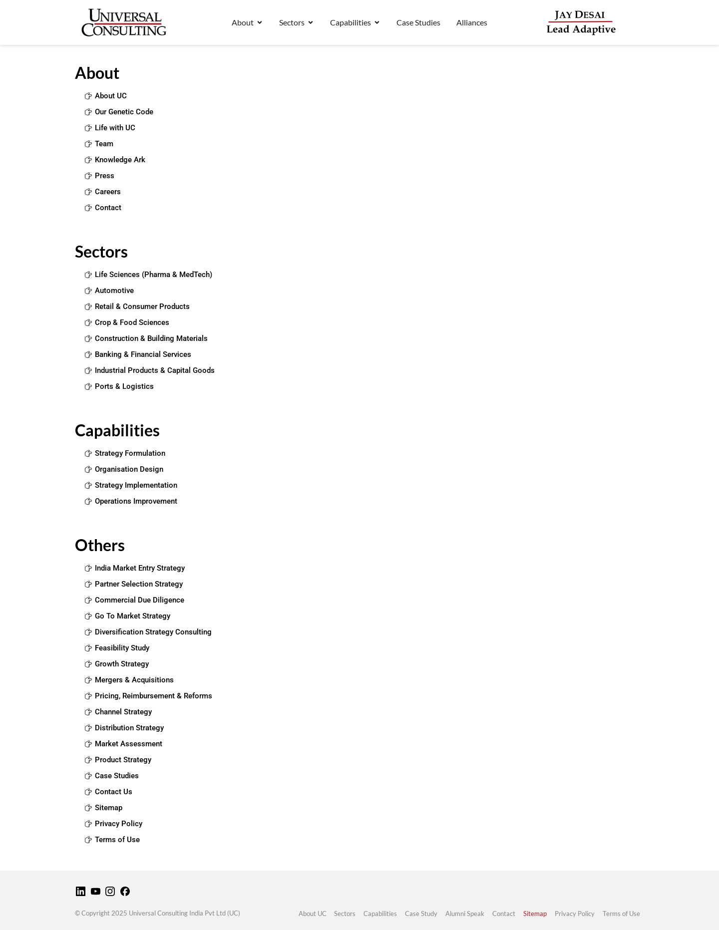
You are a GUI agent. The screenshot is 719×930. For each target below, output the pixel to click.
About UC (312, 914)
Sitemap (535, 914)
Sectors (345, 914)
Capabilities (380, 914)
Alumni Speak (464, 914)
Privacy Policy (575, 914)
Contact (503, 914)
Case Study (421, 914)
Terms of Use (621, 914)
